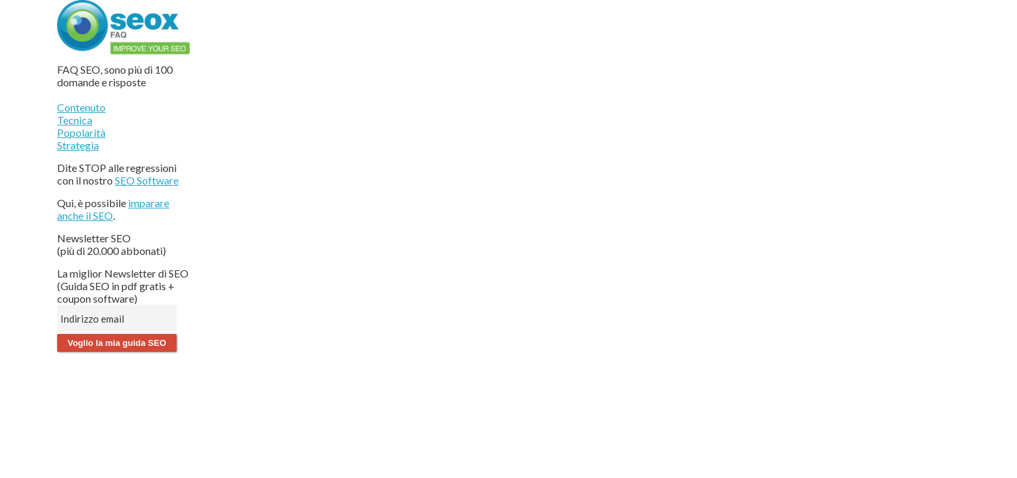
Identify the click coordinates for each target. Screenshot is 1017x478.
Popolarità (81, 132)
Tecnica (74, 120)
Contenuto (81, 107)
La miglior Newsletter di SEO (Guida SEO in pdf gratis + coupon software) (123, 286)
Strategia (78, 145)
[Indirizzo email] (117, 319)
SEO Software (147, 180)
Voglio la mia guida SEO (117, 343)
